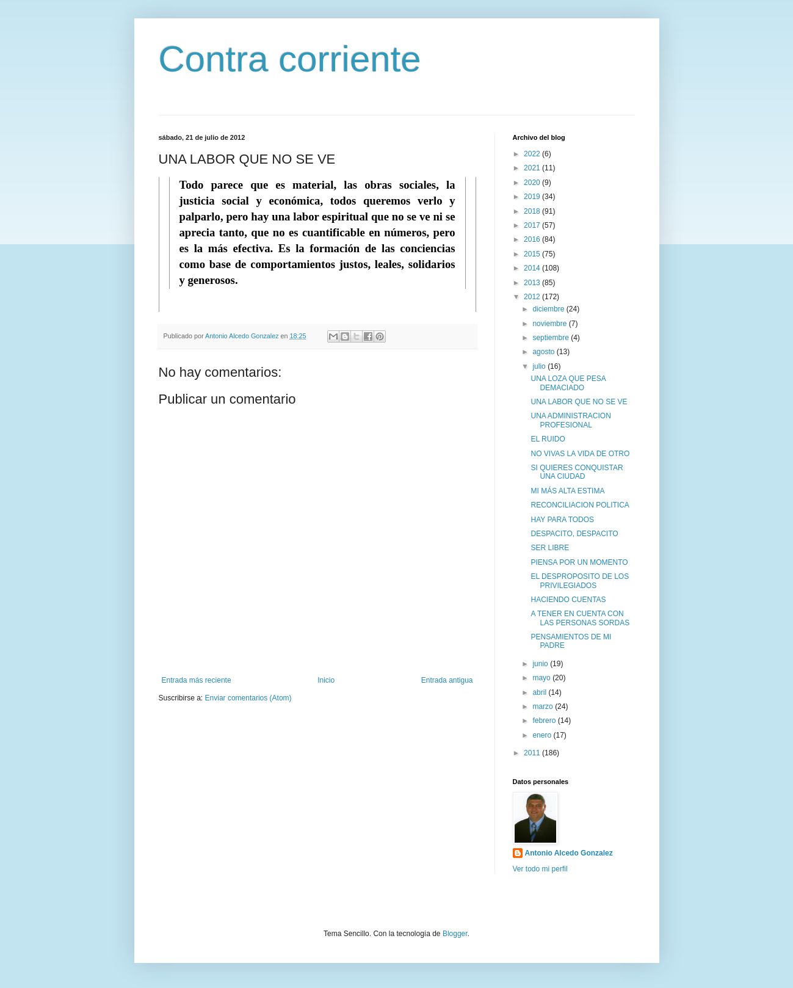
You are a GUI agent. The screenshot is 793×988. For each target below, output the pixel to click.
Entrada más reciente (196, 680)
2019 (533, 196)
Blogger (455, 933)
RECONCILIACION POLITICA (579, 505)
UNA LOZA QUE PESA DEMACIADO (568, 382)
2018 (533, 211)
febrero (544, 720)
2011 (533, 753)
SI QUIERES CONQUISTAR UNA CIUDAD (576, 472)
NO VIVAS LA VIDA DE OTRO (579, 453)
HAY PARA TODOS (562, 519)
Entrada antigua (447, 680)
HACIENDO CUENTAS (568, 599)
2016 (533, 239)
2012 (533, 296)
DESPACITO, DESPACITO (574, 533)
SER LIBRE (549, 547)
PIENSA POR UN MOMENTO (579, 562)
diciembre (549, 309)
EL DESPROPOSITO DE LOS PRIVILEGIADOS (579, 580)
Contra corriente (290, 58)
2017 (533, 225)
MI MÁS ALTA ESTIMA (567, 491)
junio (541, 663)
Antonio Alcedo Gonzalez (569, 853)
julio (540, 366)
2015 (533, 254)
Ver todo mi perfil (540, 869)
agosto (544, 351)
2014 (533, 268)
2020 (533, 182)
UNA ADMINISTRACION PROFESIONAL (570, 420)
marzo (543, 706)
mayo (542, 678)
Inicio (326, 680)
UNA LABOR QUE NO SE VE (578, 402)
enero (542, 735)
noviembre (550, 323)
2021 (533, 168)
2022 (533, 154)
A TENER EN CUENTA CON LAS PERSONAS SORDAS (579, 618)
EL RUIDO (547, 439)
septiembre (551, 337)
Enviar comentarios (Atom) (248, 698)
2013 (533, 282)
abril (540, 692)
